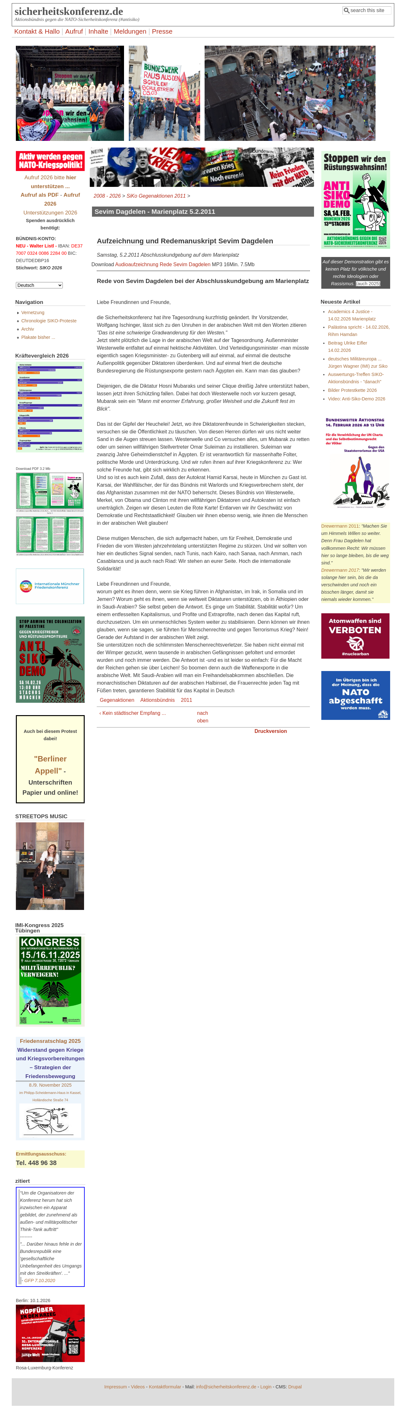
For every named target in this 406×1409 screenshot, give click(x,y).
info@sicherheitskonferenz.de (226, 1386)
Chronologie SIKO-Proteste (48, 320)
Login (266, 1386)
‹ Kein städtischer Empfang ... (132, 713)
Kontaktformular (165, 1386)
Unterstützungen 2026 (50, 212)
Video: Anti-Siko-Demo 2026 (356, 398)
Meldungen (130, 31)
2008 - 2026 (107, 196)
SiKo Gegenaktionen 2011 (156, 196)
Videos (138, 1386)
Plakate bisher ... (38, 337)
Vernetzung (32, 312)
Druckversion (270, 731)
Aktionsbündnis (158, 700)
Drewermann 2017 (340, 570)
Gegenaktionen (117, 700)
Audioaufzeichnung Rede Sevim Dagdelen (163, 264)
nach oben (201, 716)
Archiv (27, 329)
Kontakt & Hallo (37, 31)
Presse (162, 31)
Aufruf (74, 31)
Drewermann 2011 (340, 526)
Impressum (115, 1386)
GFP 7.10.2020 (39, 1280)
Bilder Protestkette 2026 (352, 390)
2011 (186, 700)
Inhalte (98, 31)
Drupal (295, 1386)
